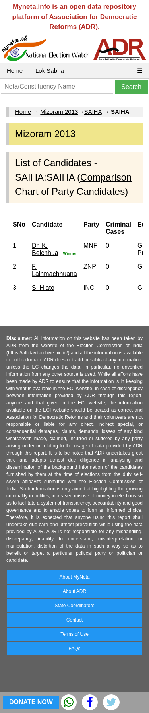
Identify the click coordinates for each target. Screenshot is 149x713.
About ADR (74, 591)
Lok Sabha (49, 70)
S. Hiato (43, 287)
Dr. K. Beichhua (45, 249)
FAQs (74, 648)
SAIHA (92, 111)
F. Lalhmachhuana (54, 270)
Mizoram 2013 (59, 111)
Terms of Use (74, 634)
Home (15, 70)
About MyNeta (74, 577)
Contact (74, 620)
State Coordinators (74, 605)
